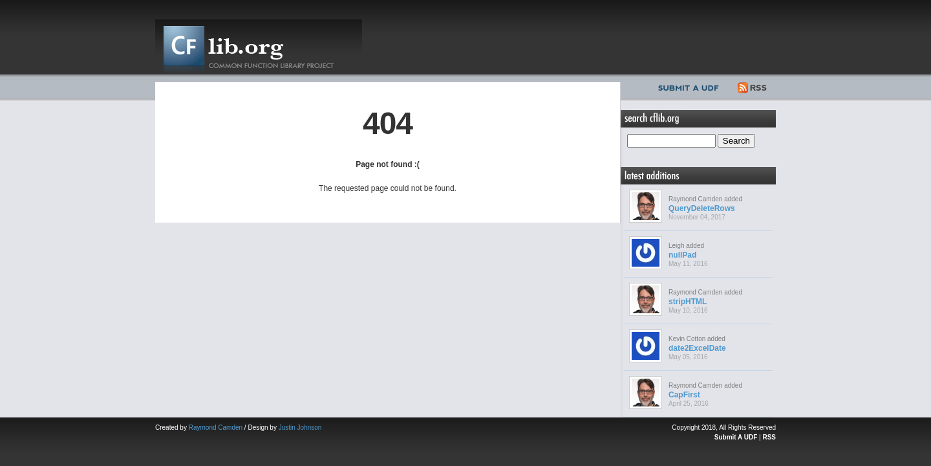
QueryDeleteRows (702, 208)
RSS (753, 86)
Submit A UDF (735, 437)
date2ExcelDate (697, 348)
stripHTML (688, 301)
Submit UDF (691, 86)
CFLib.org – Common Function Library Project (258, 46)
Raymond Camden (215, 427)
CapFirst (684, 394)
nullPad (682, 255)
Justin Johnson (300, 427)
